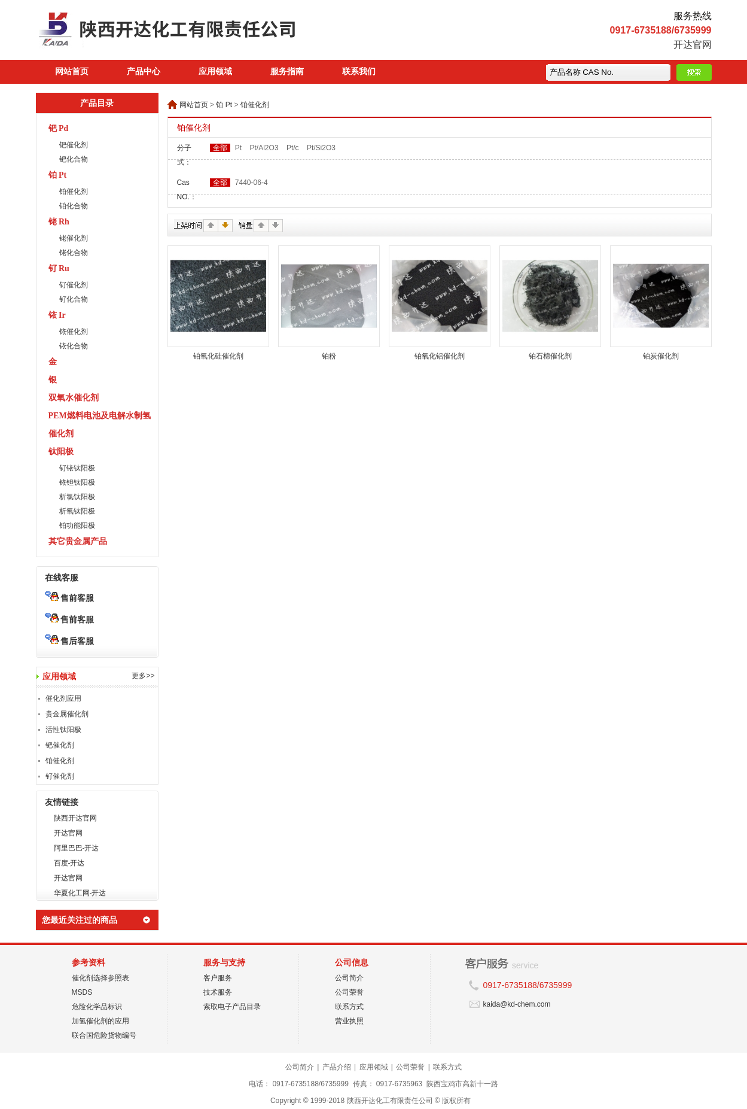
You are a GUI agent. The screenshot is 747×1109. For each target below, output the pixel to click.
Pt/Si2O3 (321, 148)
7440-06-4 (251, 182)
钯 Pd (58, 128)
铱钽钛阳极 (77, 482)
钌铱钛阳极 (77, 468)
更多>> (143, 676)
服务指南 (287, 71)
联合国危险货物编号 (104, 1035)
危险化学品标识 (97, 1006)
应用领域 (215, 71)
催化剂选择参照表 (100, 978)
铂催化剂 (73, 191)
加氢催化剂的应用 (100, 1021)
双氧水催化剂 (73, 397)
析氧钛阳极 (77, 511)
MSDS (82, 992)
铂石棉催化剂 (550, 356)
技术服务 (217, 992)
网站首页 (72, 71)
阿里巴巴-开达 (76, 848)
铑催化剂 (73, 238)
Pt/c (292, 148)
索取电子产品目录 (232, 1006)
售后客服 (69, 641)
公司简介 (349, 978)
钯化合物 (73, 159)
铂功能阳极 (77, 525)
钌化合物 (73, 299)
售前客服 (69, 598)
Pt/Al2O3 (264, 148)
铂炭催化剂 (661, 356)
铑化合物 (73, 252)
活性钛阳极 (63, 729)
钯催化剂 (73, 145)
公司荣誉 (349, 992)
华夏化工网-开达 (80, 893)
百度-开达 (69, 863)
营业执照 (349, 1021)
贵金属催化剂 (67, 714)
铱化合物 (73, 346)
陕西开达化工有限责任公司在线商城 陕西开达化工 (191, 33)
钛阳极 (61, 451)
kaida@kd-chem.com (517, 1004)
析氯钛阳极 (77, 497)
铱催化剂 (73, 331)
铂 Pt (57, 175)
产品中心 (143, 71)
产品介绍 (336, 1067)
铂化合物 (73, 206)
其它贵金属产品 (77, 541)
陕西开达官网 (75, 818)
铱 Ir (57, 315)
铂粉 (329, 356)
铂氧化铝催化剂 (439, 356)
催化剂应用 (63, 698)
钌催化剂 (73, 285)
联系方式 (349, 1006)
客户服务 (217, 978)
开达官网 (692, 45)
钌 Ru (58, 268)
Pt (238, 148)
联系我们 (359, 71)
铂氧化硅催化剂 (218, 356)
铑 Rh (58, 221)
